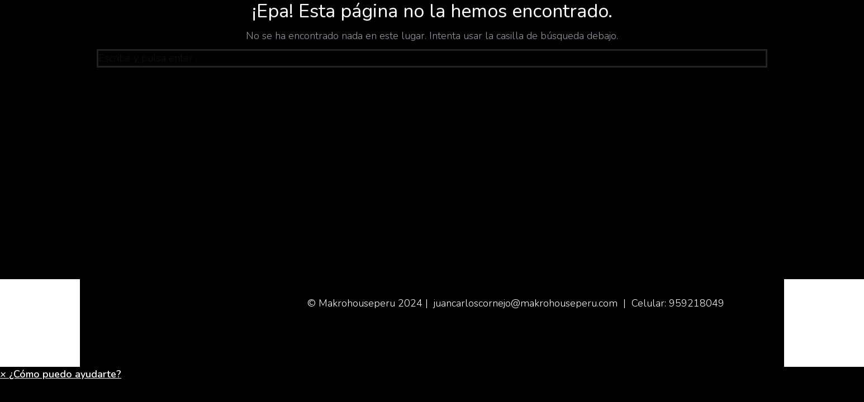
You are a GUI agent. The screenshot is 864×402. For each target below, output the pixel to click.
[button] (60, 374)
